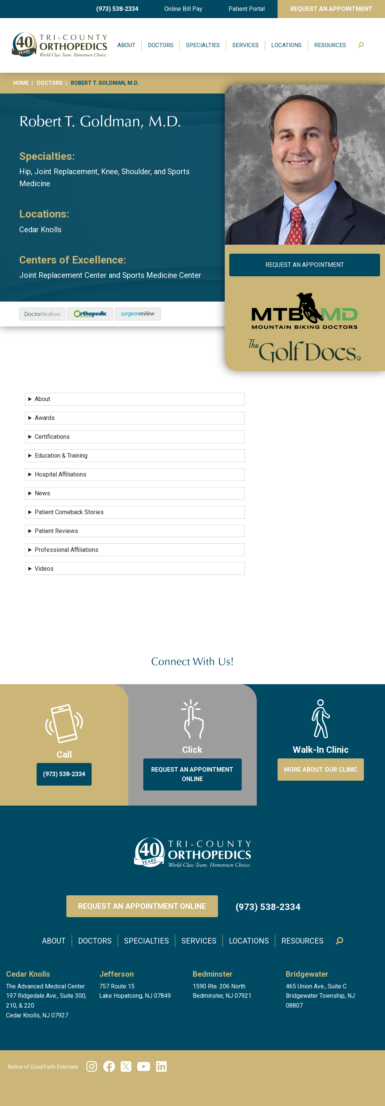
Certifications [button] (52, 436)
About (126, 45)
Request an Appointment (304, 264)
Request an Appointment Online (142, 906)
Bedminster (213, 974)
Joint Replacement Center (63, 275)
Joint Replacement (66, 171)
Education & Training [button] (61, 455)
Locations (286, 45)
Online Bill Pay (183, 8)
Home (21, 83)
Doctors (160, 45)
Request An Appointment (331, 8)
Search (363, 45)
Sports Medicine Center (161, 275)
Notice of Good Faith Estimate (43, 1067)
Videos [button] (44, 568)
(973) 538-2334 (117, 8)
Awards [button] (45, 417)
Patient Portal (247, 8)
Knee (109, 171)
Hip (25, 171)
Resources (330, 45)
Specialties (203, 45)
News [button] (42, 493)
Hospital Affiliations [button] (60, 474)
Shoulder (135, 171)
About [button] (42, 399)
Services (245, 45)
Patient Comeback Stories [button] (69, 512)
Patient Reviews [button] (56, 531)
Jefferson (116, 974)
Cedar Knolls (40, 229)
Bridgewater (307, 974)
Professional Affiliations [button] (66, 549)
